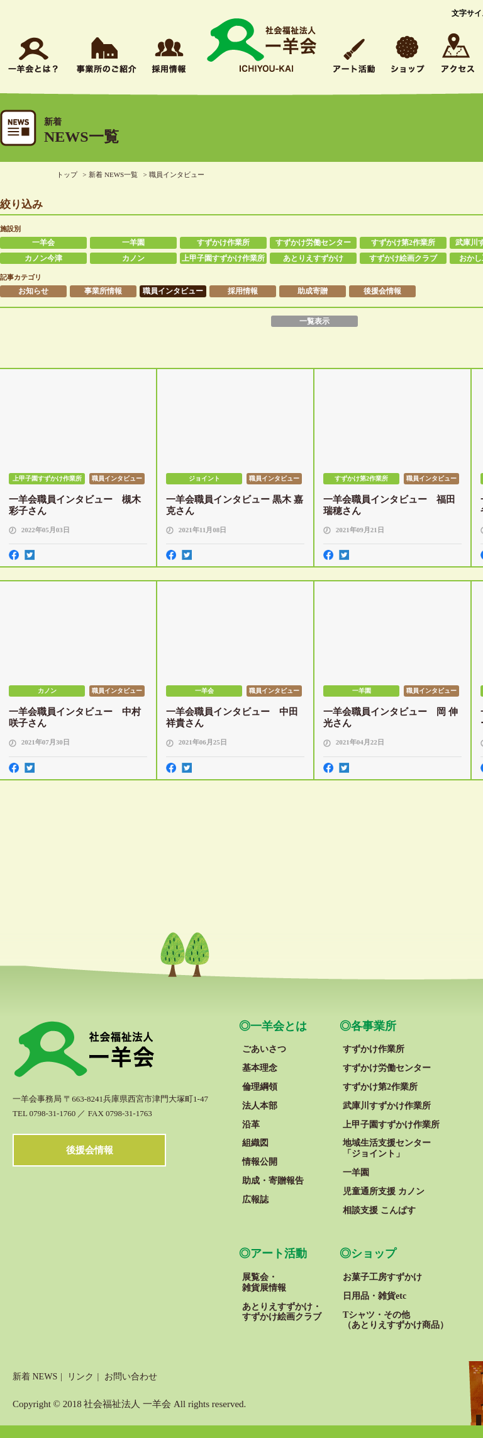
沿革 (251, 1124)
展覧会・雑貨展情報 (264, 1282)
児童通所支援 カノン (384, 1191)
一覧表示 (314, 321)
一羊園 (133, 242)
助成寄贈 (312, 291)
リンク (80, 1376)
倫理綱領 (259, 1087)
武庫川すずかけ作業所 (387, 1105)
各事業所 (373, 1026)
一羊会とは (278, 1026)
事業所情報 (103, 291)
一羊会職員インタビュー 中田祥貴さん (232, 717)
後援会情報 (382, 291)
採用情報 (243, 291)
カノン (133, 258)
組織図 (255, 1143)
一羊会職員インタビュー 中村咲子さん (75, 717)
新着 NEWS (35, 1376)
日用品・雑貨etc (374, 1296)
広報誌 (255, 1199)
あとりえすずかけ (313, 258)
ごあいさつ (264, 1049)
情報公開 (259, 1162)
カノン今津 (43, 258)
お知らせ (33, 291)
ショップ (373, 1253)
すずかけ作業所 (223, 242)
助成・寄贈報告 (273, 1180)
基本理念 (259, 1068)
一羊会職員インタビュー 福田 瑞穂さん (389, 505)
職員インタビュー (173, 291)
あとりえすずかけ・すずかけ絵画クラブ (281, 1312)
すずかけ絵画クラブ (403, 258)
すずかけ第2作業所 (403, 242)
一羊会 (43, 242)
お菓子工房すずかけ (382, 1277)
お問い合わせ (130, 1376)
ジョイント (204, 478)
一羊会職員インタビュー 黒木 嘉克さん (234, 505)
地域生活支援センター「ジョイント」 (387, 1148)
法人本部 (259, 1105)
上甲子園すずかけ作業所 (223, 258)
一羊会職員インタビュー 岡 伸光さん (390, 717)
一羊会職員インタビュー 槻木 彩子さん (75, 505)
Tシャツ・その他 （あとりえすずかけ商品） (395, 1320)
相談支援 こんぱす (379, 1210)
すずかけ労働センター (313, 242)
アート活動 (278, 1253)
